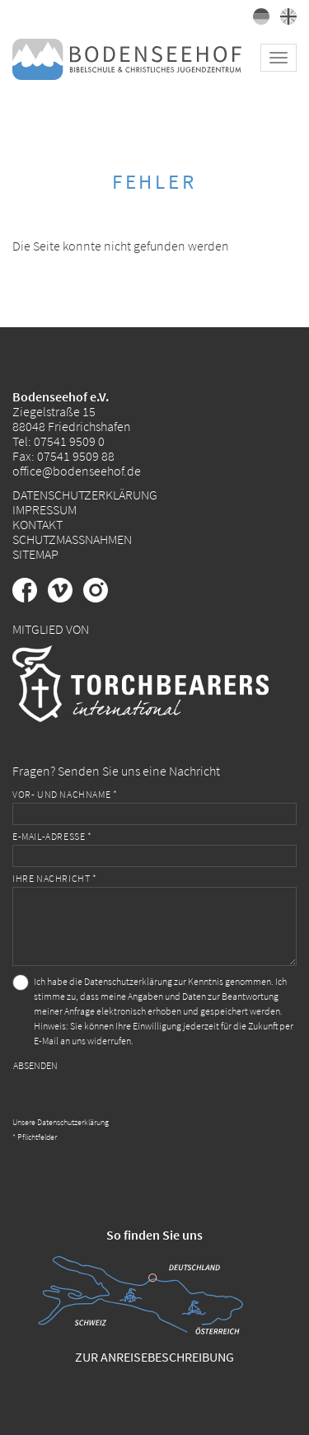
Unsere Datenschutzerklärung (60, 1122)
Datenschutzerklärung (84, 494)
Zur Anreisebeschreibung (154, 1356)
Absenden (35, 1065)
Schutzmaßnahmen (72, 539)
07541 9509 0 (69, 441)
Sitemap (35, 554)
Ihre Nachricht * (54, 878)
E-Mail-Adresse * (52, 836)
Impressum (44, 509)
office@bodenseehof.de (76, 470)
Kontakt (37, 524)
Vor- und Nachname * (64, 794)
